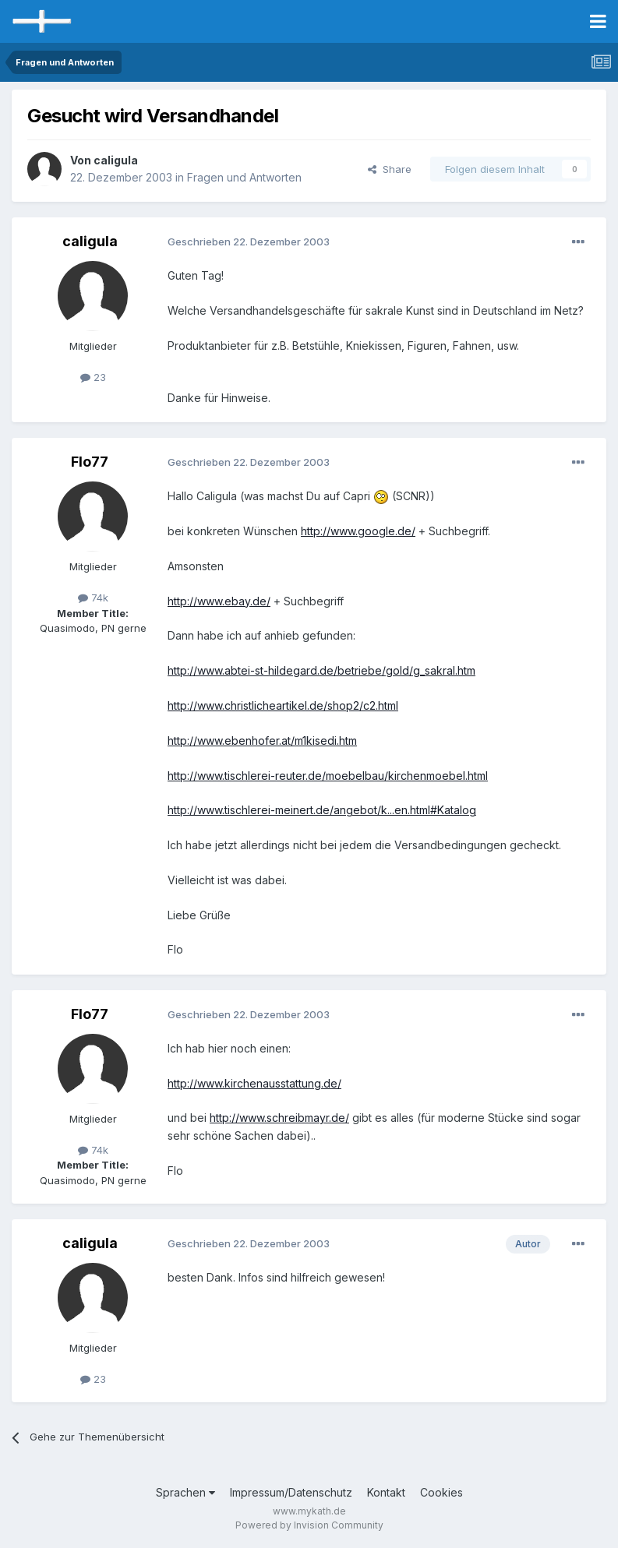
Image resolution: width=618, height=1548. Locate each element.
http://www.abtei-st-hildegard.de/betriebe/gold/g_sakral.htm (321, 670)
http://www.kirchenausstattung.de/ (254, 1083)
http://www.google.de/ (358, 531)
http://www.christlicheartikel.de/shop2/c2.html (283, 705)
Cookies (441, 1492)
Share (389, 169)
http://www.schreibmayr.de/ (279, 1117)
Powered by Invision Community (309, 1525)
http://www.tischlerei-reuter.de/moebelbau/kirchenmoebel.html (328, 775)
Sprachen (185, 1492)
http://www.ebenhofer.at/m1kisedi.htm (262, 740)
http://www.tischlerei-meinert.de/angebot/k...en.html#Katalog (322, 809)
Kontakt (386, 1492)
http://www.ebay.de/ (219, 601)
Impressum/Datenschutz (291, 1492)
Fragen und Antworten (244, 177)
